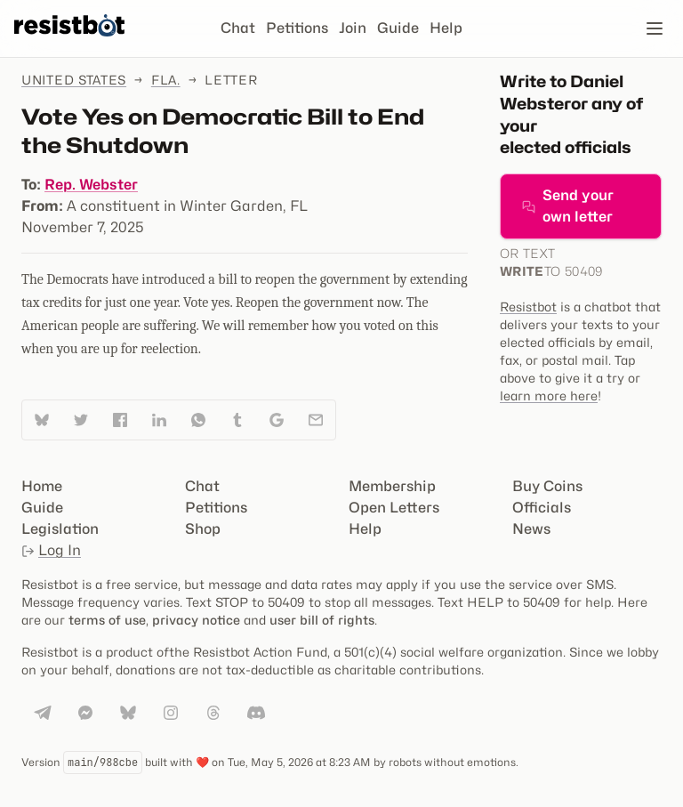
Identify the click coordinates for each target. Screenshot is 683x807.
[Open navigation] (654, 28)
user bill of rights (321, 619)
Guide (398, 28)
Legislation (60, 529)
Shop (203, 529)
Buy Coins (547, 486)
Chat (238, 28)
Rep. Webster (91, 184)
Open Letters (394, 507)
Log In (51, 550)
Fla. (166, 79)
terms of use (107, 619)
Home (41, 486)
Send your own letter (568, 206)
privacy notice (196, 619)
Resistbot (528, 306)
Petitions (297, 28)
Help (446, 28)
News (531, 529)
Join (352, 28)
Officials (541, 507)
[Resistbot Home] (69, 42)
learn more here (549, 395)
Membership (392, 486)
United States (73, 79)
